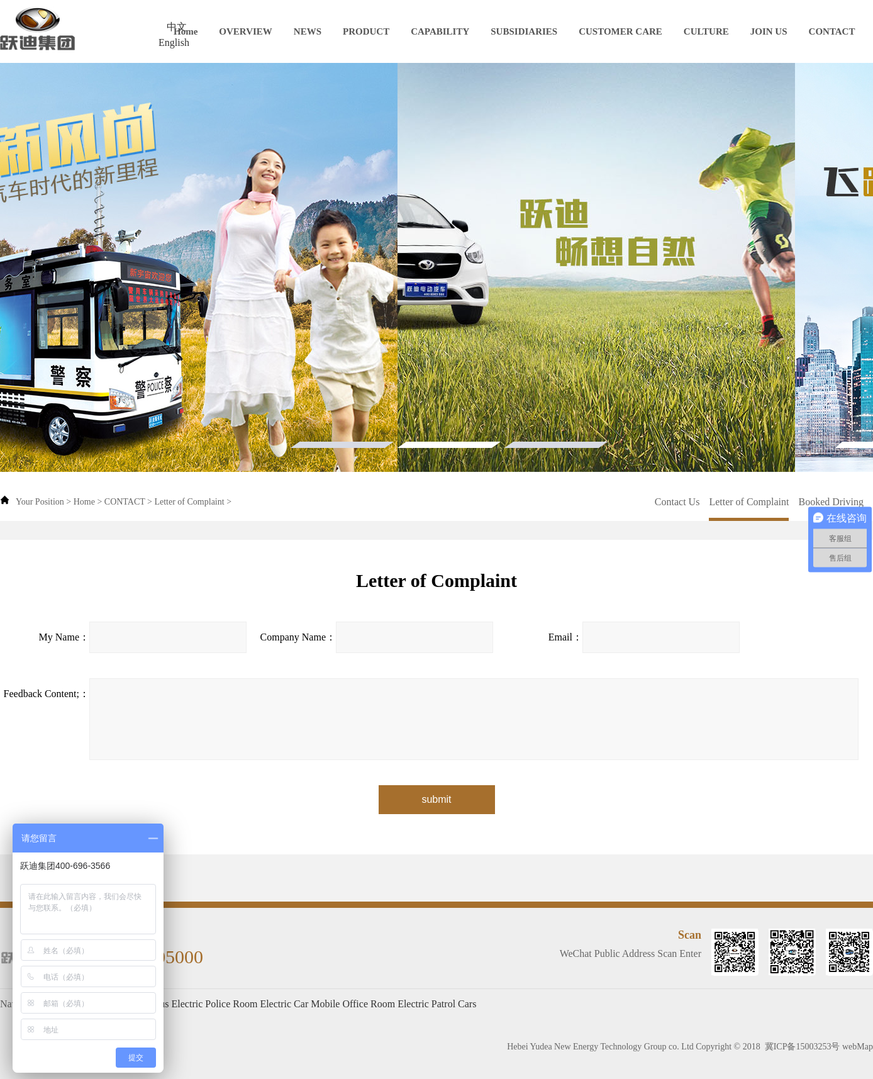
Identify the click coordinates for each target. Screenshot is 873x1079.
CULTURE (706, 31)
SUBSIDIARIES (524, 31)
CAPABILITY (440, 31)
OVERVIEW (245, 31)
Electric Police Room (215, 1003)
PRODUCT (366, 31)
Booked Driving (831, 501)
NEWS (307, 31)
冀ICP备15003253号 (802, 1046)
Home (185, 31)
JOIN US (768, 31)
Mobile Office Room (353, 1003)
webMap (857, 1046)
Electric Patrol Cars (437, 1003)
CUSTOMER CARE (620, 31)
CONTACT (832, 31)
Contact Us (677, 501)
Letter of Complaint (189, 501)
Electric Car (284, 1003)
